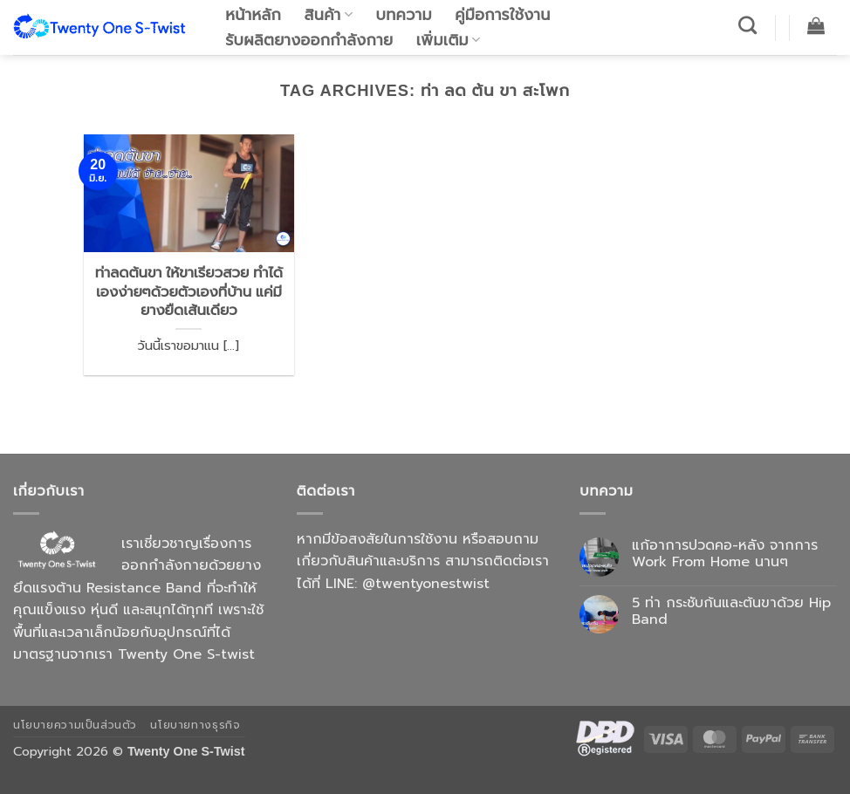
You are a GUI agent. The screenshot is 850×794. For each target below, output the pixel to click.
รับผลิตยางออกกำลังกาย (309, 40)
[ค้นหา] (748, 25)
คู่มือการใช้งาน (502, 15)
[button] (816, 25)
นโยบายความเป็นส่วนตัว (75, 725)
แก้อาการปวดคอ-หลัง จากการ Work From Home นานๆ (725, 554)
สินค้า (329, 15)
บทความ (404, 15)
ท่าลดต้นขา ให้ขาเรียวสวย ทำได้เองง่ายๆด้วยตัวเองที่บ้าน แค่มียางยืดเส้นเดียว (189, 291)
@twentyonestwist (426, 583)
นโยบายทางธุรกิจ (195, 725)
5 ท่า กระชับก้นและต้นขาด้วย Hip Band (731, 611)
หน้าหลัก (253, 15)
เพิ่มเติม (448, 40)
